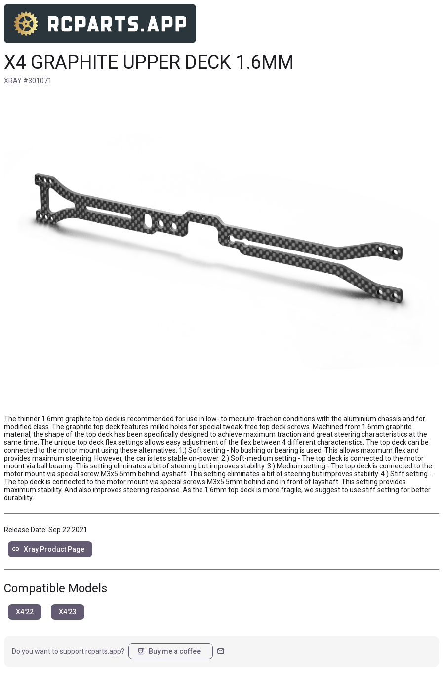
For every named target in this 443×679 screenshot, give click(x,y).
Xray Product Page (48, 549)
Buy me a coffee (169, 651)
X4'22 (25, 612)
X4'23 (68, 612)
